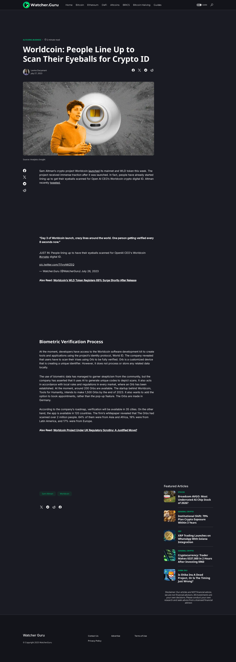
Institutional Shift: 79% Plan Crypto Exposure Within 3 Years (193, 519)
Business (37, 39)
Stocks (181, 492)
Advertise (115, 636)
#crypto (44, 256)
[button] (201, 5)
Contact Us (93, 636)
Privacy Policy (94, 641)
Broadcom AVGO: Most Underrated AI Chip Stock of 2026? (194, 500)
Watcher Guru (34, 635)
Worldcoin (64, 493)
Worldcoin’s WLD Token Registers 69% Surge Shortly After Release (94, 280)
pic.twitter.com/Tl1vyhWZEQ (56, 264)
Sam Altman (47, 493)
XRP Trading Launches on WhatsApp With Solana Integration (194, 539)
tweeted (55, 182)
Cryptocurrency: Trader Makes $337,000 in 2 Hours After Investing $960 (195, 558)
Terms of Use (141, 636)
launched (94, 171)
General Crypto (186, 511)
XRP (179, 531)
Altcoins (27, 39)
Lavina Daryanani (39, 70)
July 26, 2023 (90, 271)
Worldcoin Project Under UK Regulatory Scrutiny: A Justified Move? (95, 430)
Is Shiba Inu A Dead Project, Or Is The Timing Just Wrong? (194, 578)
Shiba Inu (182, 570)
